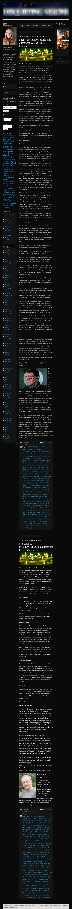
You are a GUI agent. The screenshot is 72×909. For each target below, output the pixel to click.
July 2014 (7, 345)
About (6, 86)
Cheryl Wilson (26, 460)
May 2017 (7, 279)
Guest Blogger (8, 235)
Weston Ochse (37, 897)
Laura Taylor (30, 496)
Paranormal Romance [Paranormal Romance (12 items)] (8, 183)
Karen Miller (44, 490)
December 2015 (8, 313)
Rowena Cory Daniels (32, 512)
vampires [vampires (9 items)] (13, 201)
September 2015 (8, 320)
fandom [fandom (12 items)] (8, 161)
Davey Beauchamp (27, 467)
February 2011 (8, 438)
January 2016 (8, 311)
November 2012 (8, 391)
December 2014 (8, 334)
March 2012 (7, 409)
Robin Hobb (36, 510)
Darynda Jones (44, 465)
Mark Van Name (46, 501)
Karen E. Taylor (36, 490)
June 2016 (7, 302)
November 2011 (8, 418)
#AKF (29, 816)
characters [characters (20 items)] (11, 139)
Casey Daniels (8, 221)
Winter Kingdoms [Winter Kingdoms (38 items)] (9, 203)
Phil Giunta (34, 507)
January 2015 (8, 332)
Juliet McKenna (36, 487)
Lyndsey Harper (32, 870)
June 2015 (7, 325)
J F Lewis (33, 476)
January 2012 (8, 413)
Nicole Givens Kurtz (43, 505)
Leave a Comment (47, 442)
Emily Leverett (26, 471)
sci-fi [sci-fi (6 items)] (4, 186)
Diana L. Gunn (35, 469)
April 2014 (7, 352)
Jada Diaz (38, 476)
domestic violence (30, 841)
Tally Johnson (41, 888)
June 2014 (7, 347)
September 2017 (8, 275)
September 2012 (8, 395)
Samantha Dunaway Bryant (34, 884)
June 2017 (7, 277)
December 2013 (8, 361)
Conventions (7, 224)
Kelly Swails (30, 494)
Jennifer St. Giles (44, 480)
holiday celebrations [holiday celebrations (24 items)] (8, 170)
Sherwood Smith (33, 516)
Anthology (7, 217)
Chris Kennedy (34, 460)
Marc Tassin (30, 501)
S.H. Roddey (42, 512)
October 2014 (8, 338)
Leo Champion (34, 868)
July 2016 (7, 300)
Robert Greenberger (27, 510)
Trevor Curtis (25, 523)
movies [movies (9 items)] (10, 179)
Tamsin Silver (31, 519)
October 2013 (8, 366)
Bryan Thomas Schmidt (37, 825)
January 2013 (8, 386)
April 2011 (7, 434)
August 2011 (7, 425)
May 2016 (7, 304)
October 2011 (8, 420)
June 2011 (7, 429)
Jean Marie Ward (45, 478)
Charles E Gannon (43, 458)
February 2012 (8, 411)
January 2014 (8, 359)
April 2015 (7, 327)
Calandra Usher (36, 456)
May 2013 (7, 377)
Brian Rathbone (40, 453)
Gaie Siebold (29, 474)
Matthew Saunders (27, 503)
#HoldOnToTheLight (28, 445)
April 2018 (7, 273)
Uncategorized (8, 242)
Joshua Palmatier (26, 487)
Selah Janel (25, 516)
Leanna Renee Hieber (40, 496)
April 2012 (7, 406)
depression (34, 838)
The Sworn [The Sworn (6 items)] (8, 195)
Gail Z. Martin (37, 474)
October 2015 (8, 318)
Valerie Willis (44, 523)
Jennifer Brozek (35, 480)
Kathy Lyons (37, 861)
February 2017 (8, 286)
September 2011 (8, 422)
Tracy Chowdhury (33, 521)
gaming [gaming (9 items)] (4, 168)
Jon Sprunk (31, 485)
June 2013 (7, 375)
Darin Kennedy (36, 465)
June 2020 (7, 254)
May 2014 (7, 350)
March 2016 (7, 307)
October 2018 (8, 264)
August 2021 (7, 250)
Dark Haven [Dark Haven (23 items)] (10, 151)
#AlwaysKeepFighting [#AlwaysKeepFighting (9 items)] (11, 135)
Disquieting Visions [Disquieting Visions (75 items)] (8, 154)
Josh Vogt (45, 485)
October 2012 (8, 393)
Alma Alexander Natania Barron (42, 820)
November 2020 (8, 252)
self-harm (41, 886)
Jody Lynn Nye (34, 483)
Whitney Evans (30, 528)
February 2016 (8, 309)
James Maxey (38, 847)
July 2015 (7, 323)
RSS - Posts (7, 115)
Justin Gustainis (45, 487)
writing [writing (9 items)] (12, 205)
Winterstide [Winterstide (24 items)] (6, 205)
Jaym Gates (37, 478)
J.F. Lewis (7, 237)
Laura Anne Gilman (33, 865)
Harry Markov (26, 476)
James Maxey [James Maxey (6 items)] (10, 173)
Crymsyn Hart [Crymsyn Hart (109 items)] (7, 147)
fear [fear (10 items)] (15, 161)
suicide (35, 888)
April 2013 (7, 379)
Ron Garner (30, 881)
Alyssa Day (34, 451)
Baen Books (47, 451)
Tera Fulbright (39, 519)
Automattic (65, 905)
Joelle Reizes (42, 483)
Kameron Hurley (26, 490)
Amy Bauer (41, 451)
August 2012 (7, 397)
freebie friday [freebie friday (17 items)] (7, 163)
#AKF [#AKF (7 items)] (4, 135)
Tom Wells (25, 521)
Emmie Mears (34, 471)
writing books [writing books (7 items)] (6, 207)
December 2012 (8, 388)
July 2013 (7, 372)
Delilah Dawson (26, 469)
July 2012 (7, 400)
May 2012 (7, 404)
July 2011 (7, 427)
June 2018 (7, 268)
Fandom (6, 228)
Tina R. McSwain (9, 239)
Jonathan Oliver (38, 485)
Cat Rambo (25, 458)
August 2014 (7, 343)
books (34, 453)
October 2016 (8, 293)
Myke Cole (25, 505)
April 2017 (7, 282)
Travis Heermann (43, 521)
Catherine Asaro (33, 458)
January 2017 (8, 288)
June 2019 (7, 259)
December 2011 (8, 416)
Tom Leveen (46, 519)
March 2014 (7, 354)
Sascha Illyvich (36, 514)
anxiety (37, 823)
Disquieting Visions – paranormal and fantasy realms (15, 905)
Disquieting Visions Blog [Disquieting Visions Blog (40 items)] (8, 158)
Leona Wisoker (33, 499)
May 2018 (7, 270)
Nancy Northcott (33, 505)
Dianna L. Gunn (44, 469)
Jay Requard (30, 478)
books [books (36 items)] (5, 139)
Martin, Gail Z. (60, 61)
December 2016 (8, 291)
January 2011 (8, 441)
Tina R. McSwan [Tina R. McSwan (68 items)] (9, 198)
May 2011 (7, 431)
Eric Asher (42, 471)
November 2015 (8, 316)
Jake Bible (45, 476)
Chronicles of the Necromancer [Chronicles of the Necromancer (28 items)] (9, 142)
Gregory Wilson (46, 474)
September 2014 (8, 341)
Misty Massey (46, 503)
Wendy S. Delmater (40, 525)
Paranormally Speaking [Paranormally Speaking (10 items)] (8, 181)
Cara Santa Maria (45, 456)
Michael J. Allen (37, 503)
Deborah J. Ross (45, 467)
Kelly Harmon (35, 863)
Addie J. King (26, 449)
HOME (6, 92)
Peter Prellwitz (26, 507)
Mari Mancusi (37, 501)
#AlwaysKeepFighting (38, 816)
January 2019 (8, 261)
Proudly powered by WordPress (46, 905)
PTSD (39, 507)
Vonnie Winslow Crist (28, 525)
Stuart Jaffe (41, 516)
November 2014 (8, 336)
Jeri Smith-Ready (41, 852)
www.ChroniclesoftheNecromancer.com (12, 79)
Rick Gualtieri (45, 507)
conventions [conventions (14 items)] (6, 145)
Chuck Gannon (26, 462)
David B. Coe (36, 467)
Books (6, 219)
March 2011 (7, 436)
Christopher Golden (44, 460)
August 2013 (7, 370)
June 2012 (7, 402)
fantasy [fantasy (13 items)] (12, 161)
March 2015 (7, 329)
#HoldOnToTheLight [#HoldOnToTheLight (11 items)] (8, 137)
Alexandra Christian (35, 449)
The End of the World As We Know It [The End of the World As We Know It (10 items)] (9, 192)
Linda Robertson (41, 499)
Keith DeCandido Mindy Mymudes (35, 492)
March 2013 (7, 382)
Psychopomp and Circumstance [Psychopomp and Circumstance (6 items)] (9, 185)
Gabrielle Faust (37, 843)
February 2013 (8, 384)
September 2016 (8, 295)
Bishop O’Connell (27, 453)
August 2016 (7, 298)
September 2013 (8, 368)
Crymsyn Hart (8, 226)
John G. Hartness (37, 854)
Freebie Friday (8, 230)
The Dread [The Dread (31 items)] (10, 191)
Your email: (5, 104)
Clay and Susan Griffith (37, 462)
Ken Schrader (38, 494)
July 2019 (7, 257)
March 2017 (7, 284)
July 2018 (7, 266)
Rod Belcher (44, 510)
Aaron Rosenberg (44, 447)
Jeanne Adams (26, 480)
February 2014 (8, 357)
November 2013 (8, 363)
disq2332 (23, 31)
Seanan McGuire (45, 514)
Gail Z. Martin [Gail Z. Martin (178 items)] (9, 164)
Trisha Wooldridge (35, 523)
